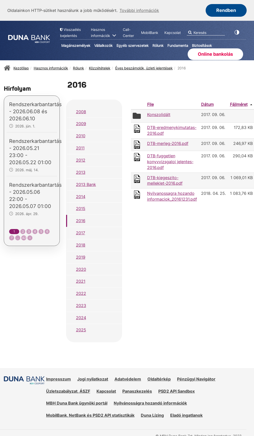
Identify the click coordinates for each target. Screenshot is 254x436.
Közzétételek (99, 67)
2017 (80, 232)
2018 (80, 244)
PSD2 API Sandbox (176, 390)
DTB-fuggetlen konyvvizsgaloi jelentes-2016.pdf (170, 161)
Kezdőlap (21, 67)
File (150, 103)
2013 (80, 171)
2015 (80, 208)
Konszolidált (158, 114)
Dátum (207, 103)
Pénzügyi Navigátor (196, 378)
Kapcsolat (106, 390)
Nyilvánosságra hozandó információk (150, 402)
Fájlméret (239, 103)
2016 (80, 220)
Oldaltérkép (159, 378)
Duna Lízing (152, 414)
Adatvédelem (127, 378)
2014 (80, 196)
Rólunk (158, 45)
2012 (80, 159)
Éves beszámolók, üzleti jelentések (144, 67)
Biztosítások (202, 45)
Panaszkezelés (137, 390)
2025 (81, 329)
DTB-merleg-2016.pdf (167, 142)
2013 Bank (86, 183)
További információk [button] (139, 10)
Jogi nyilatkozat (92, 378)
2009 (81, 123)
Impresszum (58, 378)
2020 (81, 268)
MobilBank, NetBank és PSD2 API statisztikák (90, 414)
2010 (80, 135)
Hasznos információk (51, 67)
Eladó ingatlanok (186, 414)
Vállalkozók (103, 45)
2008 (81, 111)
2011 (80, 147)
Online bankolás (215, 53)
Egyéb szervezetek (132, 45)
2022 (81, 292)
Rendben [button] (226, 10)
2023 (81, 305)
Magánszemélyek (75, 45)
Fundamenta (177, 45)
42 (24, 237)
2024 (81, 317)
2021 (80, 280)
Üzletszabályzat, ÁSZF (68, 390)
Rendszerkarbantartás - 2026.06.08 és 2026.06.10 (35, 111)
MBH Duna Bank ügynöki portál (76, 402)
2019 (80, 256)
